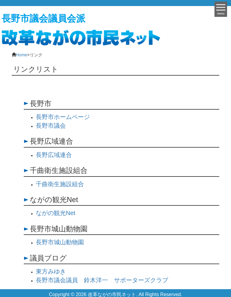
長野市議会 (51, 125)
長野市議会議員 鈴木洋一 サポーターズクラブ (102, 280)
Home (21, 54)
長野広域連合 (54, 155)
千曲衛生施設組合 (60, 184)
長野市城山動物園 (60, 242)
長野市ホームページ (63, 117)
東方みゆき (51, 271)
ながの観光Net (55, 213)
